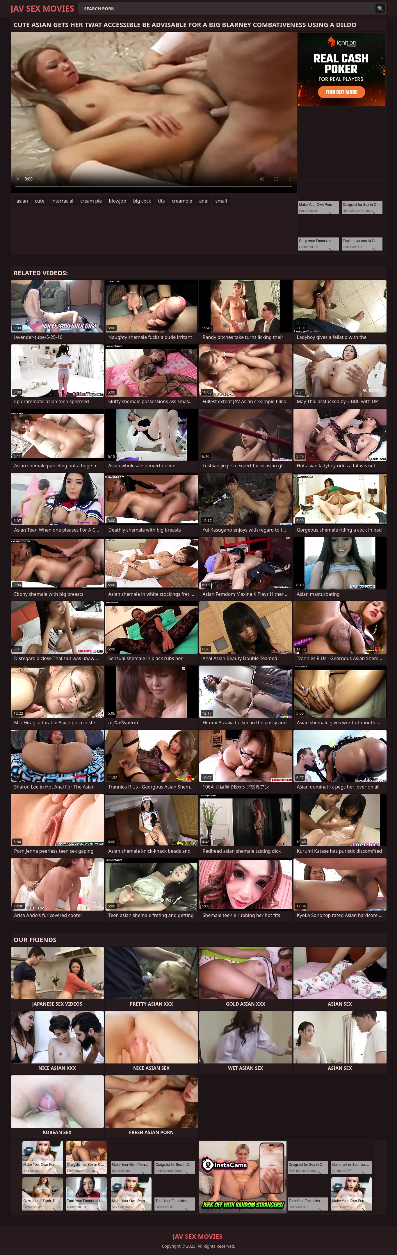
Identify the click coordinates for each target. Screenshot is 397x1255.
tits (161, 201)
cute (39, 201)
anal (204, 201)
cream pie (91, 201)
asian (22, 201)
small (221, 201)
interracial (62, 201)
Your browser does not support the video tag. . (154, 112)
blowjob (117, 201)
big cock (142, 201)
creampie (182, 201)
